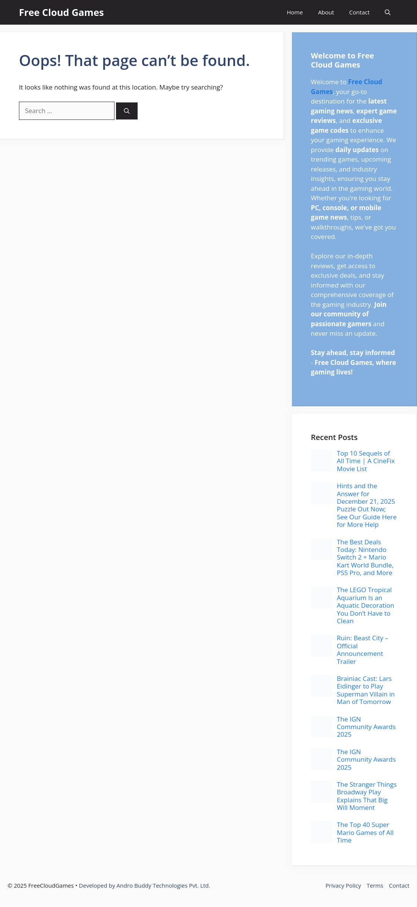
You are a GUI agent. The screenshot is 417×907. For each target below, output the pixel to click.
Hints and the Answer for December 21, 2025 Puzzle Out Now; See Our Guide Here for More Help (367, 505)
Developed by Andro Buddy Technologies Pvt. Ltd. (144, 885)
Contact (359, 12)
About (326, 12)
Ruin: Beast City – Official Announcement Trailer (362, 649)
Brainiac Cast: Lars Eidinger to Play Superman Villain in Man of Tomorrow (366, 690)
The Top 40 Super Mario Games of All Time (365, 832)
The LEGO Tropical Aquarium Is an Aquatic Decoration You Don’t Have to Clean (365, 605)
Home (295, 12)
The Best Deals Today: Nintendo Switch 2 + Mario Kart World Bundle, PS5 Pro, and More (365, 557)
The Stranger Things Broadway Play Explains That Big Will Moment (367, 796)
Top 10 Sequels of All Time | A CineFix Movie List (366, 461)
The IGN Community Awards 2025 (366, 727)
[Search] (127, 110)
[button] (387, 12)
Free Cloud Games (61, 12)
